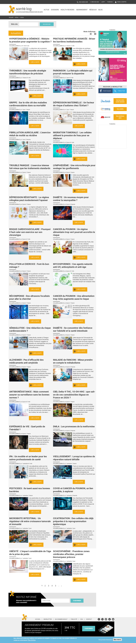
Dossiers (55, 10)
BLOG (100, 10)
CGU (81, 619)
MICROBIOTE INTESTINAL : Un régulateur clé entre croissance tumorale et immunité (30, 521)
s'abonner (89, 628)
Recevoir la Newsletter (112, 87)
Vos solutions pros (120, 117)
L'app (103, 2)
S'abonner (77, 601)
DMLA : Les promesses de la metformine (74, 426)
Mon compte (121, 2)
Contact (89, 619)
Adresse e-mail (46, 597)
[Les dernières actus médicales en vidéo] (112, 148)
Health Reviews (67, 10)
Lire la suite (35, 62)
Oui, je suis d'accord (105, 640)
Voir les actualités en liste (91, 34)
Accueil (11, 17)
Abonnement (82, 10)
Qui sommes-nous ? (61, 619)
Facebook (99, 619)
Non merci (117, 639)
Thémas (110, 2)
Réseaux (93, 10)
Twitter (102, 619)
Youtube (113, 619)
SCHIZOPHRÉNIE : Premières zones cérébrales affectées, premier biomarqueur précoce (71, 554)
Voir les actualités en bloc (95, 34)
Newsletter (48, 619)
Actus (46, 10)
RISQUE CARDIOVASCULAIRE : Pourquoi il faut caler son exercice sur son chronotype (30, 232)
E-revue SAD (95, 2)
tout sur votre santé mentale (120, 101)
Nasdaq (110, 8)
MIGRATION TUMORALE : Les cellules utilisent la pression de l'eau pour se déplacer (72, 135)
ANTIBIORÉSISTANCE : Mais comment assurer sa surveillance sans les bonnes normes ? (29, 394)
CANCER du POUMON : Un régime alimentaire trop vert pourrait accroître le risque (74, 232)
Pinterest (106, 619)
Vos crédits (120, 109)
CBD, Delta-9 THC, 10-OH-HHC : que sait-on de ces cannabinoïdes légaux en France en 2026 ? (74, 394)
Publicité (74, 619)
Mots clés (14, 24)
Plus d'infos (32, 640)
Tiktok (109, 619)
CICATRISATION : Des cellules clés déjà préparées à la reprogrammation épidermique (73, 521)
